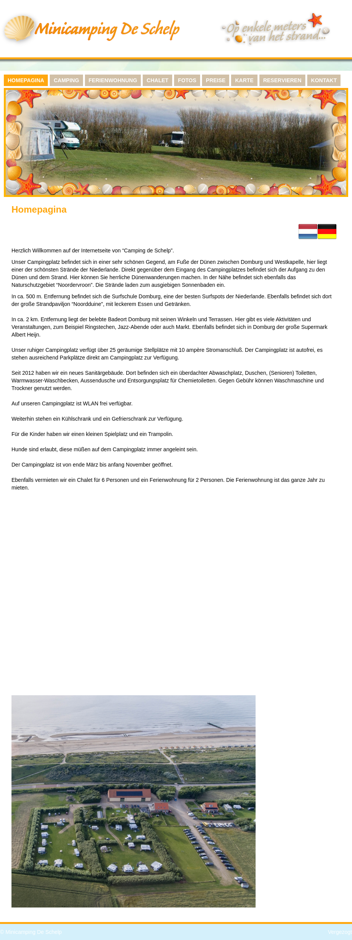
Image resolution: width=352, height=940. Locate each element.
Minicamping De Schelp (33, 932)
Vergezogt (340, 932)
